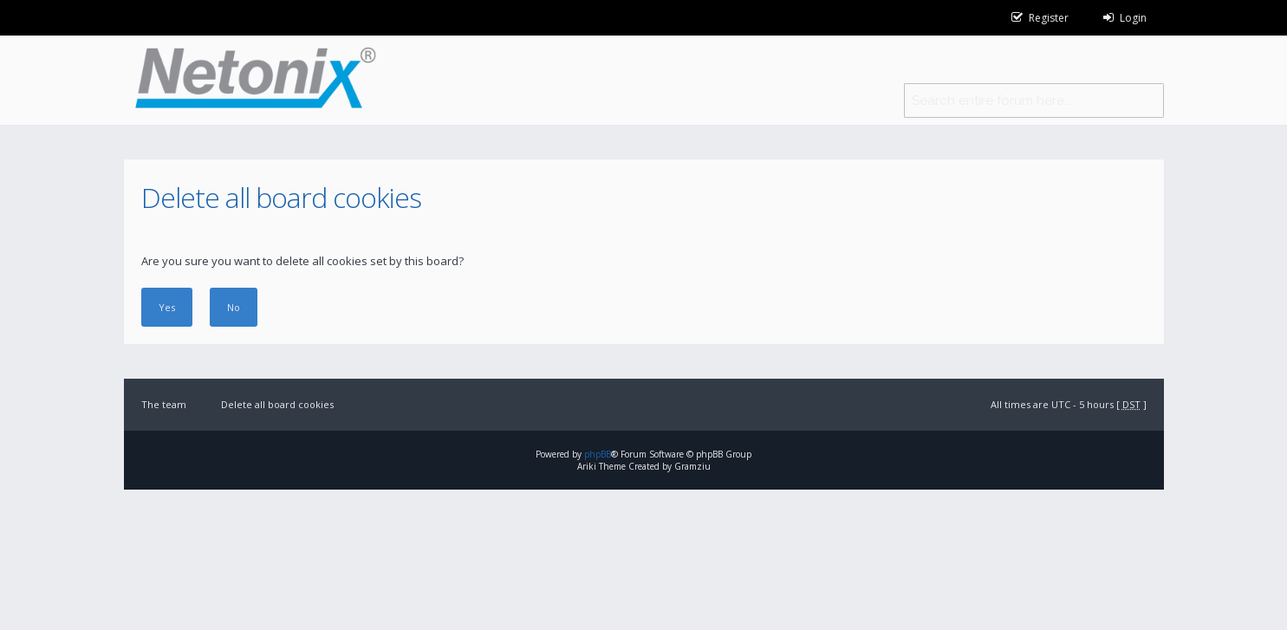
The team (163, 404)
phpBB (597, 454)
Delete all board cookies (277, 404)
